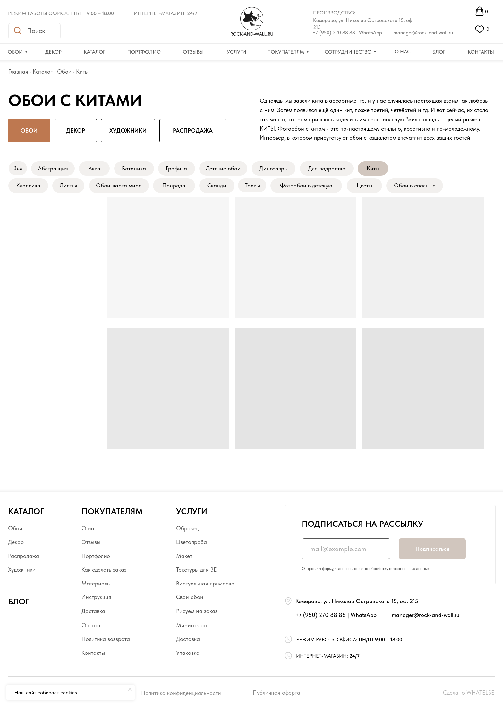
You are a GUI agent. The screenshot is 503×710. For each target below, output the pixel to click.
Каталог (43, 71)
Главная (18, 71)
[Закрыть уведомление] (130, 689)
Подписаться (432, 548)
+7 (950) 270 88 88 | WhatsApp (347, 33)
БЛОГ (18, 601)
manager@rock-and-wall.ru (423, 33)
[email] (346, 548)
